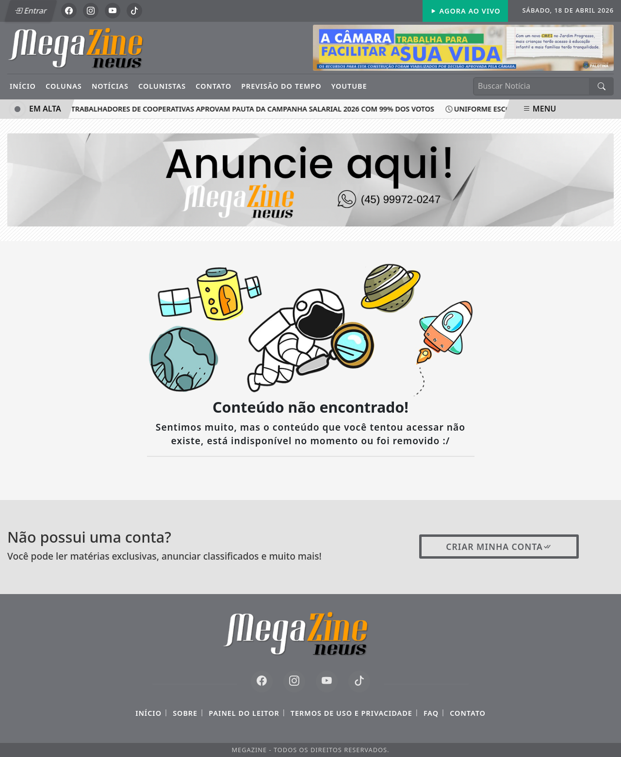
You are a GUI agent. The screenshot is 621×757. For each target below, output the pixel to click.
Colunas (64, 86)
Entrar (30, 10)
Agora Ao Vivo (465, 11)
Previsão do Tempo (281, 86)
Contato (213, 86)
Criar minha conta (499, 546)
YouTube (349, 86)
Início (23, 86)
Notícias (110, 86)
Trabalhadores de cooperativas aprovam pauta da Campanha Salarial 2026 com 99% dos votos (249, 108)
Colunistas (162, 86)
